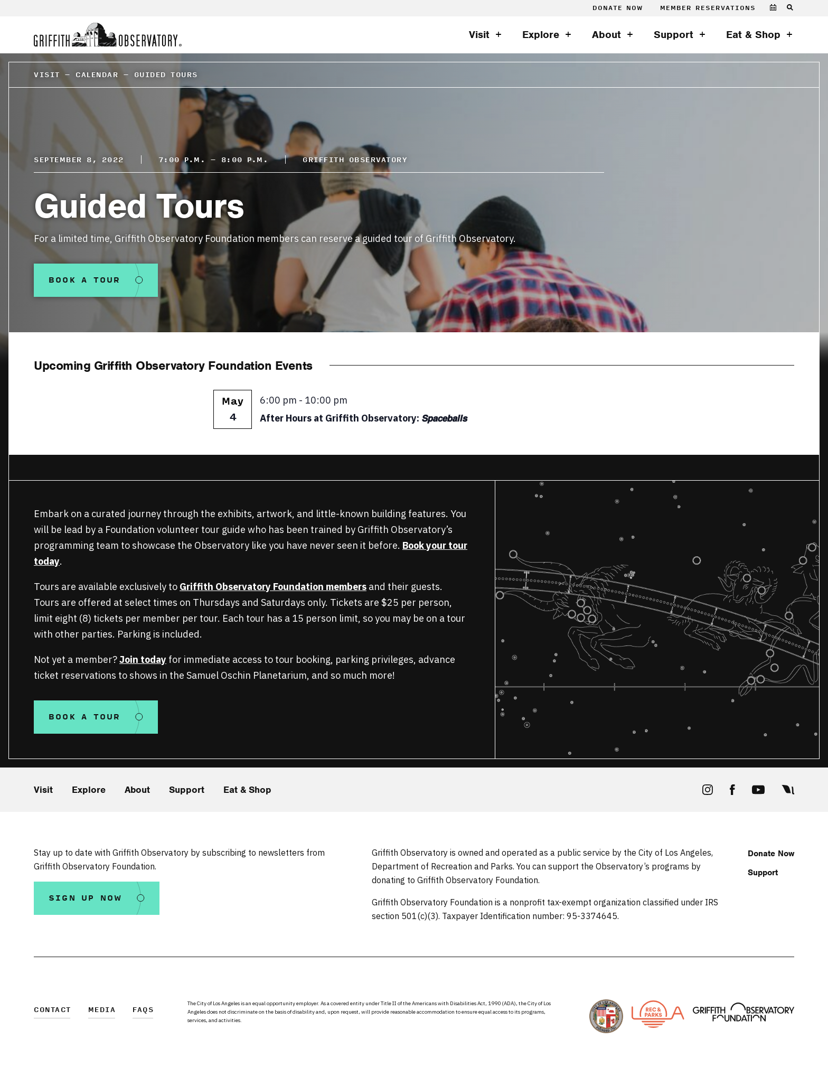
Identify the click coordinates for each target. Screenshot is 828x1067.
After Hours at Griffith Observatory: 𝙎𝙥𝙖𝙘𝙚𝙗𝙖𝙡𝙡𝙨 (363, 418)
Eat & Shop (753, 35)
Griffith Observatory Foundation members (273, 587)
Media (102, 1010)
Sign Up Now (86, 898)
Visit (479, 35)
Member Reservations (708, 8)
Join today (142, 659)
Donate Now (617, 8)
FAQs (143, 1010)
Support (673, 35)
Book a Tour (85, 280)
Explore (540, 35)
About (606, 35)
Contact (52, 1010)
